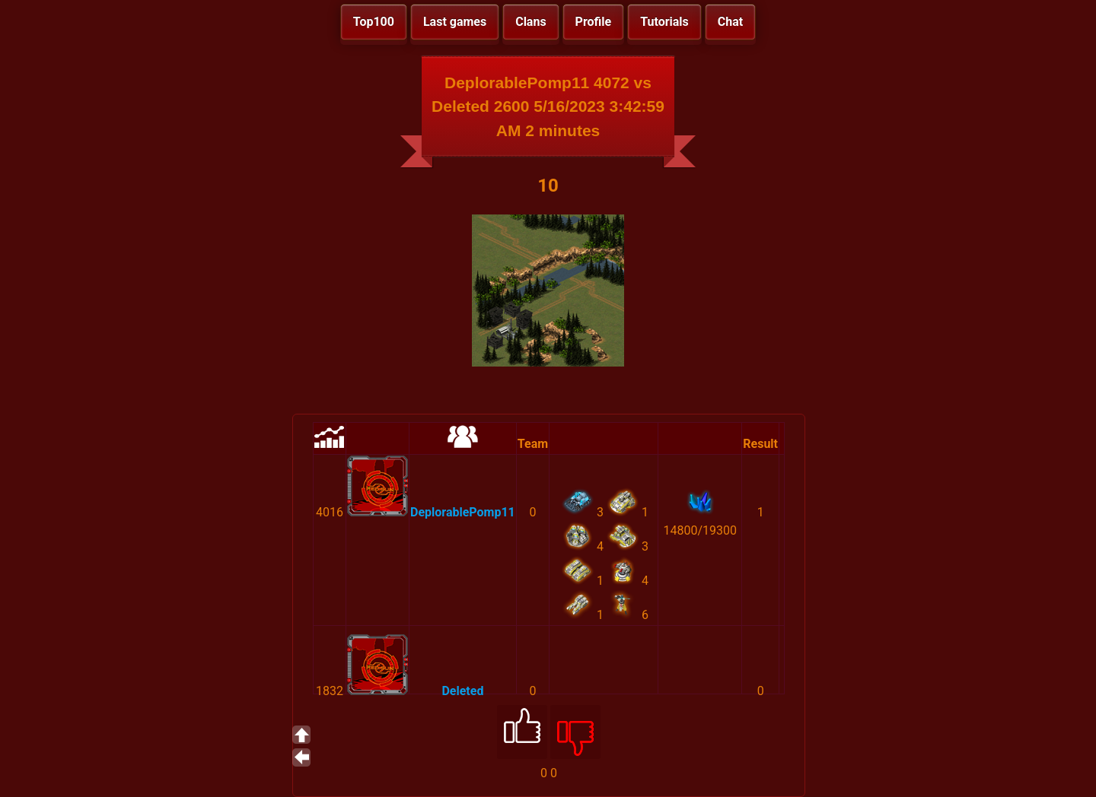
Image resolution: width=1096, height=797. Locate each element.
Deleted (462, 691)
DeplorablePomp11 (462, 512)
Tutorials (664, 21)
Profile (593, 21)
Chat (730, 21)
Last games (454, 21)
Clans (530, 21)
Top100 (373, 21)
